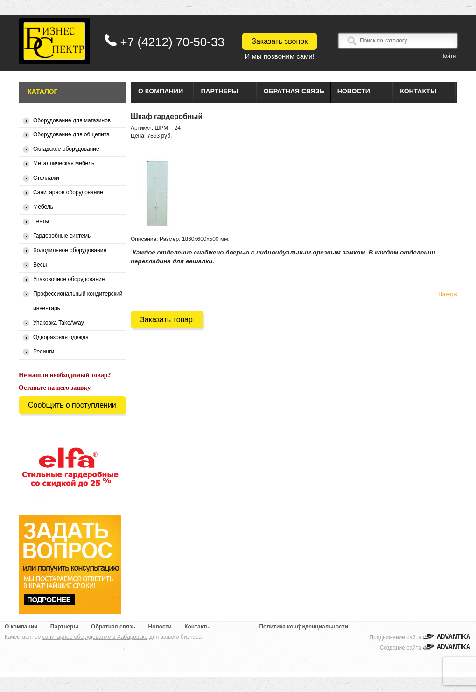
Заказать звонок (280, 41)
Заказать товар (166, 320)
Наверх (447, 294)
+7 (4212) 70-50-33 (172, 42)
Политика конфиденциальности (303, 626)
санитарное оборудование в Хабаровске (95, 637)
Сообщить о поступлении (72, 405)
